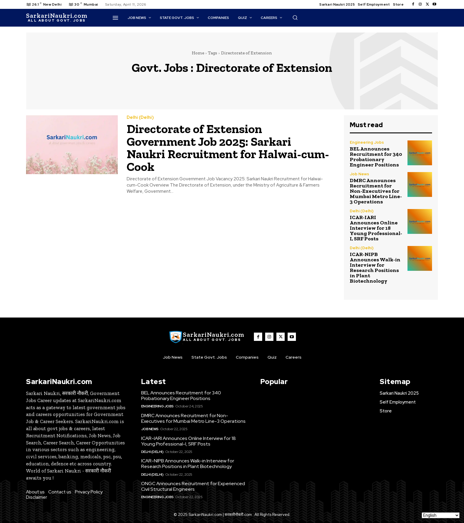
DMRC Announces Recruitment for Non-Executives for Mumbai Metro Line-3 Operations (376, 191)
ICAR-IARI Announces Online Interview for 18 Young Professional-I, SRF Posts (376, 228)
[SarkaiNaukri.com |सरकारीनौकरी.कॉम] (56, 18)
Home (198, 53)
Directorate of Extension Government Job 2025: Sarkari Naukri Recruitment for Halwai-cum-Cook (228, 147)
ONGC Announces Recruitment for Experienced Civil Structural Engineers (193, 486)
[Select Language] (441, 515)
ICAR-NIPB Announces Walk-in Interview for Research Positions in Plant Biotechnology (375, 267)
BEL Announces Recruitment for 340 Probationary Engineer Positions (376, 156)
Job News (359, 174)
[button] (295, 17)
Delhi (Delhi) (140, 117)
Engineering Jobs (367, 142)
